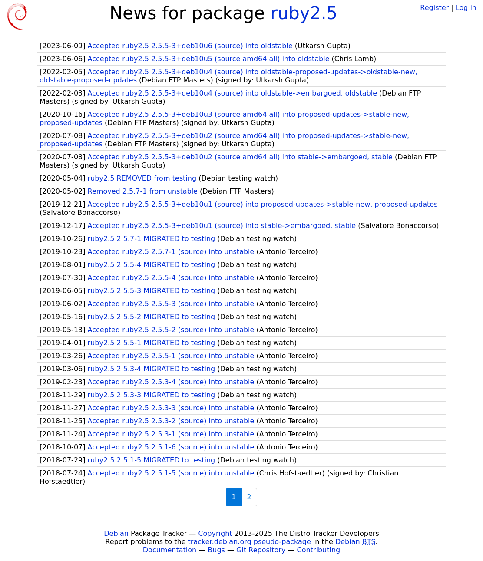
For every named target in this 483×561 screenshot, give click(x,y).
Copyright (215, 533)
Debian (116, 533)
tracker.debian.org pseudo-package (249, 542)
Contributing (319, 550)
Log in (466, 7)
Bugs (216, 550)
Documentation (169, 550)
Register (434, 7)
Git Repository (260, 550)
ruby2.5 (303, 13)
